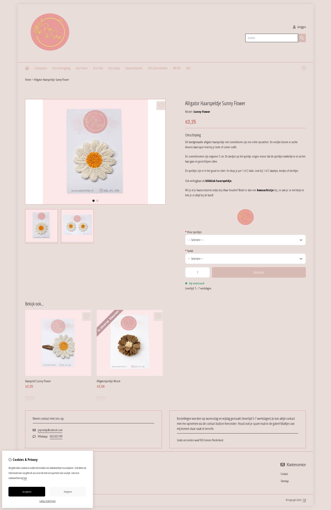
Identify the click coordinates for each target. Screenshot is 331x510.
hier (25, 478)
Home (28, 80)
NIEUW (176, 68)
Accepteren (26, 492)
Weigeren (68, 492)
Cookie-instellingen (47, 501)
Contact (284, 474)
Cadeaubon (40, 68)
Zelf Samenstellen (158, 68)
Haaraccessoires (133, 68)
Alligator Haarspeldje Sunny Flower (51, 80)
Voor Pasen (82, 68)
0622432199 (56, 436)
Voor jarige (114, 68)
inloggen (299, 27)
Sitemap (285, 481)
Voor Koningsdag (61, 68)
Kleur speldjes (193, 232)
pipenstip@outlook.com (50, 430)
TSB (304, 500)
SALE (188, 68)
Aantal (189, 251)
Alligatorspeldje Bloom (108, 381)
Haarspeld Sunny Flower (38, 381)
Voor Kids (98, 68)
